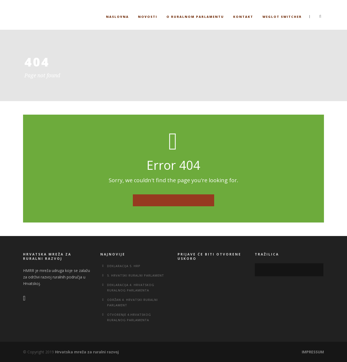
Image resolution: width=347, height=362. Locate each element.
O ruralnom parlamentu (195, 17)
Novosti (147, 17)
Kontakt (243, 17)
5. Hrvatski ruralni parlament (135, 275)
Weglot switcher (282, 17)
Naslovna (117, 17)
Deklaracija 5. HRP (123, 266)
